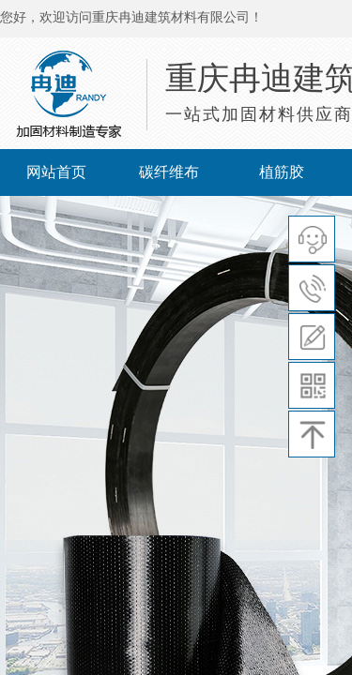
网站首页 (56, 172)
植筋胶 (281, 172)
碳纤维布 (169, 172)
